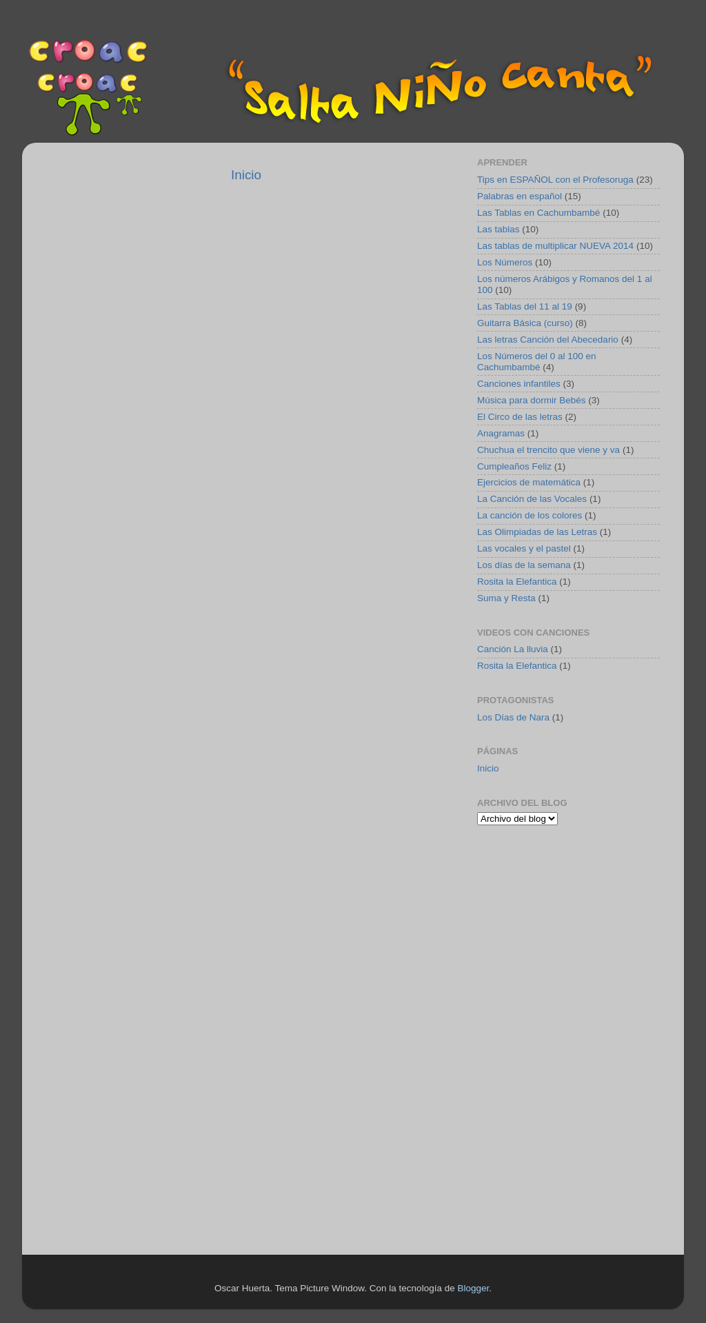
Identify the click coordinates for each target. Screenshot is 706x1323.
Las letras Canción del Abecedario (547, 339)
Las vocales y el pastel (524, 548)
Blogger (473, 1288)
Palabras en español (519, 196)
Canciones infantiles (519, 383)
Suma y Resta (506, 598)
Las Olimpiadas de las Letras (537, 532)
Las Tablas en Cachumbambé (538, 213)
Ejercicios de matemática (529, 482)
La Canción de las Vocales (532, 499)
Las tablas (498, 229)
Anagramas (501, 433)
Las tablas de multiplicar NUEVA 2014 (555, 246)
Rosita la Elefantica (517, 581)
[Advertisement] (563, 933)
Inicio (246, 175)
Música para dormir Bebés (531, 400)
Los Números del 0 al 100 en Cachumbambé (536, 361)
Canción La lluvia (512, 649)
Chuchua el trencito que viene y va (548, 450)
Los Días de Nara (513, 717)
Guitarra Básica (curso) (525, 323)
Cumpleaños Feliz (514, 466)
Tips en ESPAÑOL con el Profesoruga (555, 179)
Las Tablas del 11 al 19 (524, 306)
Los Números (504, 262)
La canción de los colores (529, 515)
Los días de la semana (524, 565)
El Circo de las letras (520, 417)
